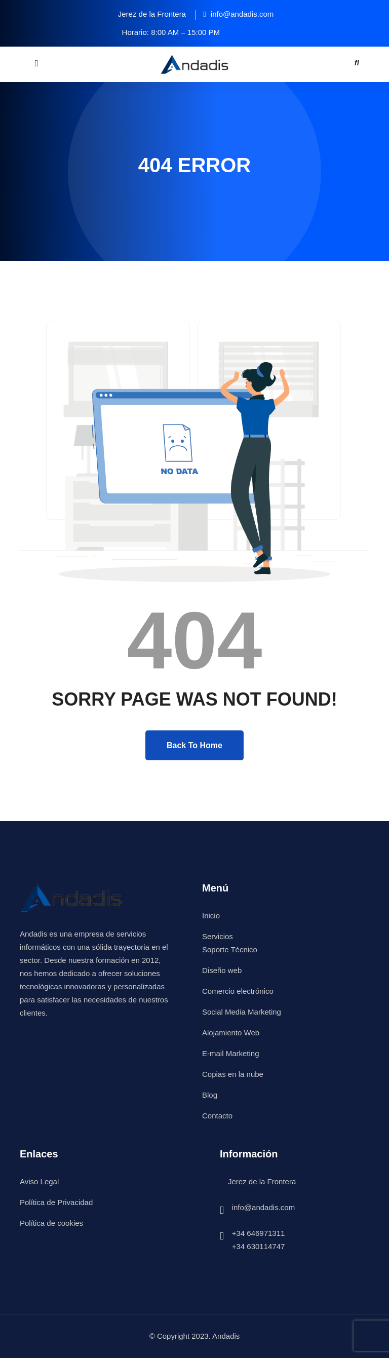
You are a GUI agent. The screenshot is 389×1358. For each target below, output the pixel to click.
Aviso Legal (39, 1181)
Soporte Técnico (229, 949)
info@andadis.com (263, 1207)
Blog (209, 1095)
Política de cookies (51, 1223)
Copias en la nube (232, 1074)
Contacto (217, 1115)
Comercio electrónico (238, 991)
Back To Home (194, 745)
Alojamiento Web (230, 1032)
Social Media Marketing (241, 1011)
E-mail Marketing (230, 1053)
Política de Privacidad (56, 1202)
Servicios (217, 936)
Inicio (211, 915)
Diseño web (222, 970)
